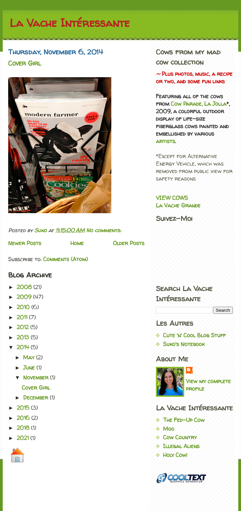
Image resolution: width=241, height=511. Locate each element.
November (36, 377)
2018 (24, 427)
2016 (24, 418)
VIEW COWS (172, 198)
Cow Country (180, 437)
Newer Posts (24, 243)
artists (165, 141)
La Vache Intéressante (70, 22)
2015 (24, 407)
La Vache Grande (178, 205)
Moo (168, 428)
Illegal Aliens (181, 446)
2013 (24, 337)
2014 (24, 347)
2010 (24, 307)
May (29, 357)
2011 (23, 317)
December (36, 397)
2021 (23, 438)
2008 (25, 287)
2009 (25, 297)
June (29, 367)
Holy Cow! (175, 455)
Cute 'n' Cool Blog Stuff (194, 335)
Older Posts (128, 243)
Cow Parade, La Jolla (198, 103)
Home (77, 243)
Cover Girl (24, 63)
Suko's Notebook (184, 344)
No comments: (103, 230)
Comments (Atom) (65, 259)
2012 (23, 327)
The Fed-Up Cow (184, 420)
